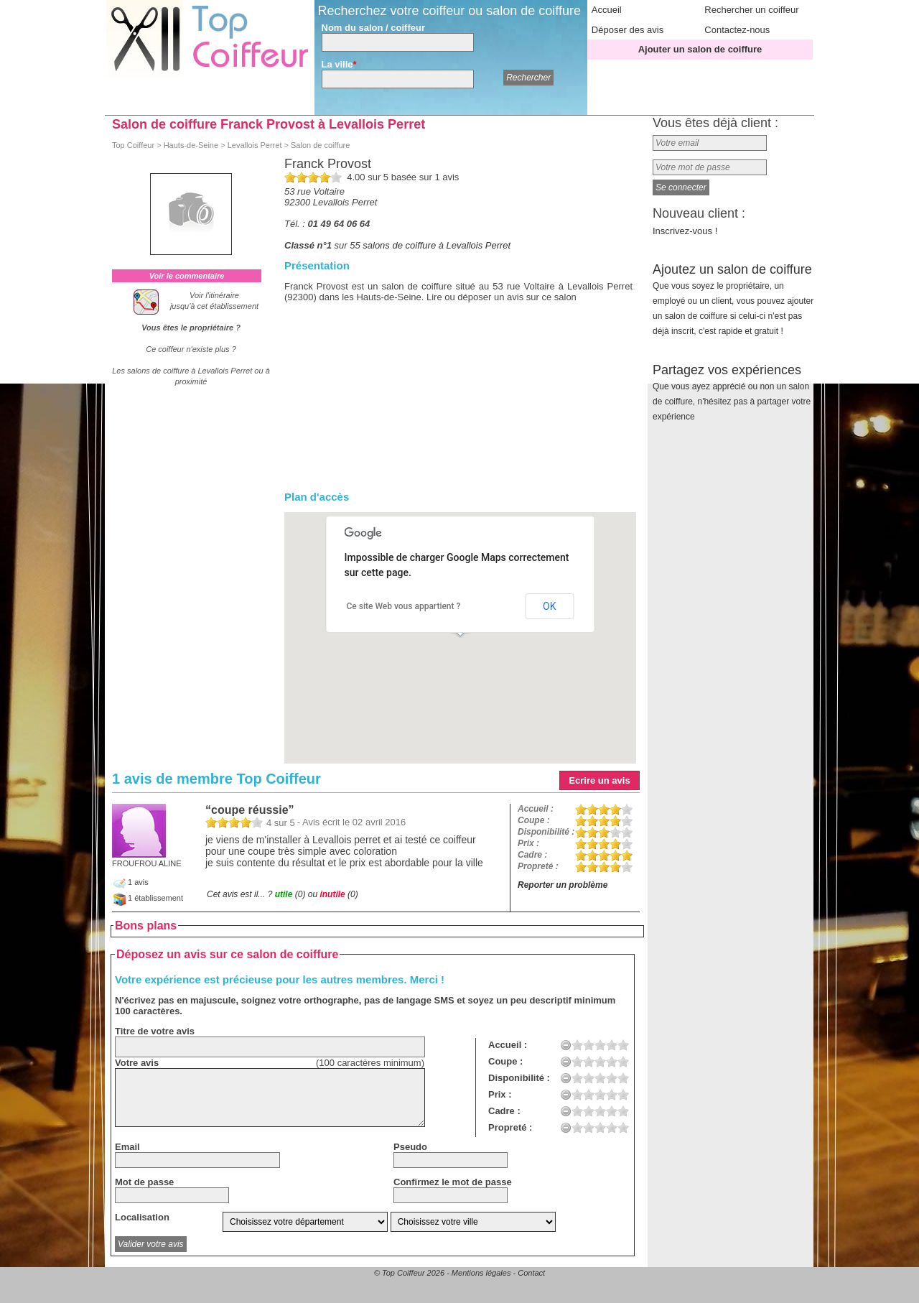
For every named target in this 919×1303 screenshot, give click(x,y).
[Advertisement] (458, 410)
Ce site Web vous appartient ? (404, 606)
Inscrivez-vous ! (685, 231)
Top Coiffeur (133, 145)
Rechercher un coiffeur (751, 9)
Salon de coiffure (320, 145)
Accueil (607, 9)
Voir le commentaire (187, 276)
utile (284, 894)
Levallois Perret (255, 145)
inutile (332, 894)
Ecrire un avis (599, 780)
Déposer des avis (627, 29)
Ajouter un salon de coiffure (700, 49)
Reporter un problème (562, 885)
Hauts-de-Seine (191, 145)
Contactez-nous (737, 29)
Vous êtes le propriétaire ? (191, 327)
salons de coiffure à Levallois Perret (436, 245)
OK (549, 606)
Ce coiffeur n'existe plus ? (191, 349)
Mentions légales (481, 1273)
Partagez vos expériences (732, 392)
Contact (531, 1273)
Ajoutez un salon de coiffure (733, 299)
